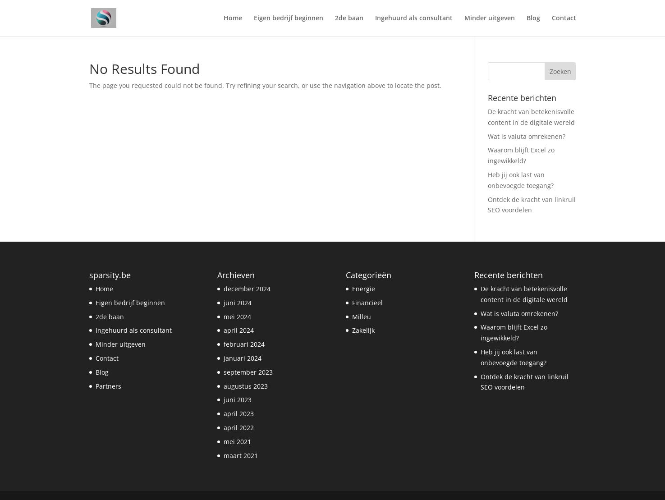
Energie (363, 288)
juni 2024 (238, 302)
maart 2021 (241, 455)
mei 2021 (237, 441)
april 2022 (239, 427)
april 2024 (239, 330)
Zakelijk (363, 330)
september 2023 (248, 372)
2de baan (349, 18)
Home (233, 18)
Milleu (361, 316)
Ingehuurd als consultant (414, 18)
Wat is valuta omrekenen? (526, 136)
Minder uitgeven (489, 18)
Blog (533, 18)
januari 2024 (242, 358)
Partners (108, 386)
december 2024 (247, 288)
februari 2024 (244, 344)
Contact (564, 18)
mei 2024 (237, 316)
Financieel (367, 302)
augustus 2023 (246, 386)
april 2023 (239, 413)
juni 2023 (238, 399)
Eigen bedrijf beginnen (288, 18)
